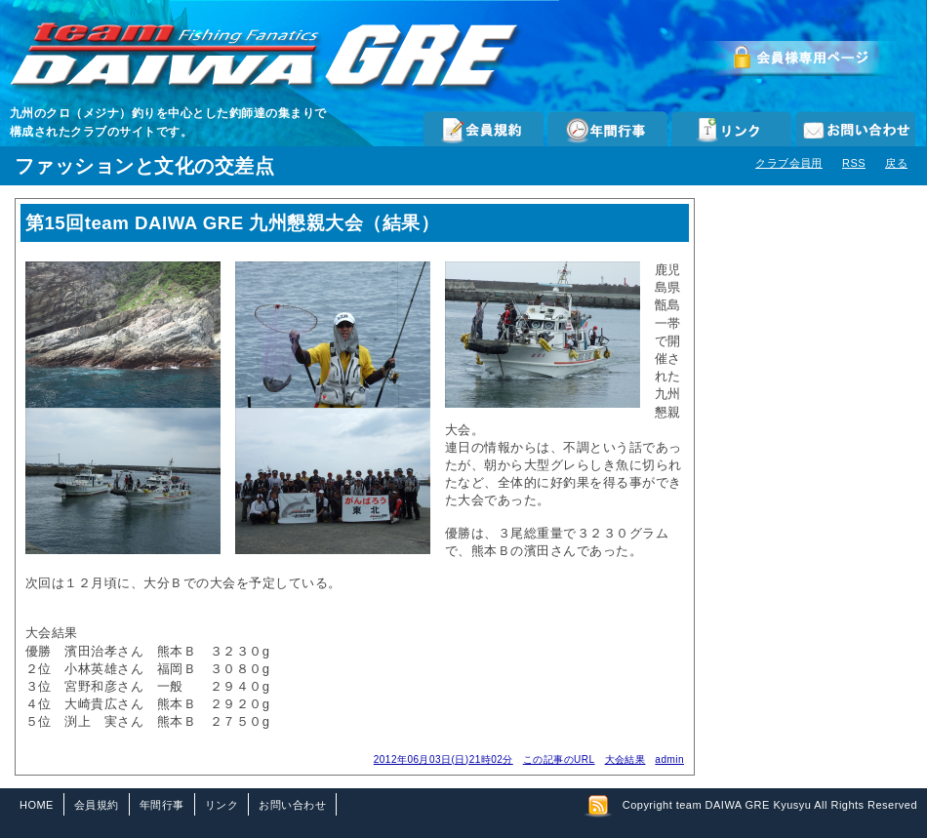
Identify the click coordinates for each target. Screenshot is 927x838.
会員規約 (483, 128)
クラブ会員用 (789, 163)
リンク (731, 128)
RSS (854, 163)
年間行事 (607, 128)
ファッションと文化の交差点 (144, 166)
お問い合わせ (855, 128)
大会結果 (625, 759)
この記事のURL (559, 759)
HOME (37, 805)
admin (669, 759)
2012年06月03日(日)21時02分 (443, 759)
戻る (896, 163)
